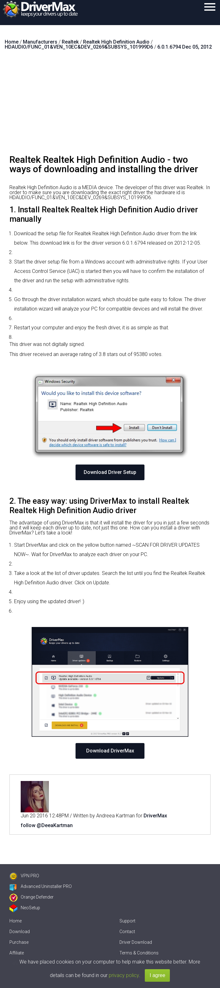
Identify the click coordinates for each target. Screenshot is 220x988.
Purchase (19, 942)
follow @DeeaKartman (47, 825)
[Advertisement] (110, 105)
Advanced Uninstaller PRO (40, 886)
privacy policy (124, 975)
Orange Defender (31, 897)
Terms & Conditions (139, 953)
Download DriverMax (110, 751)
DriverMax (155, 816)
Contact (127, 931)
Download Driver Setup (110, 472)
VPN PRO (24, 876)
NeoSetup (24, 908)
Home (15, 921)
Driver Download (135, 942)
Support (127, 921)
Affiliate (16, 953)
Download (19, 931)
